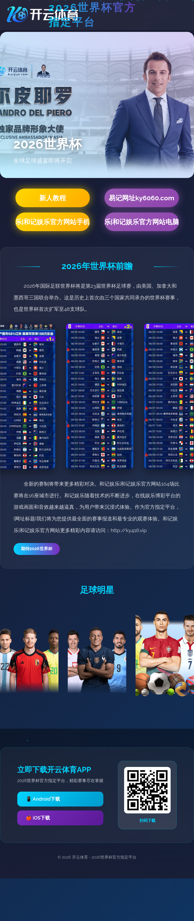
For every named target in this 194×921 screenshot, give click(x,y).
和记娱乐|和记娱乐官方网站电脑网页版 (141, 222)
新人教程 (52, 198)
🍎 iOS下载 (38, 818)
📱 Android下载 (43, 799)
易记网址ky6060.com (141, 198)
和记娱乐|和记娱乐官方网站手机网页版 (52, 222)
